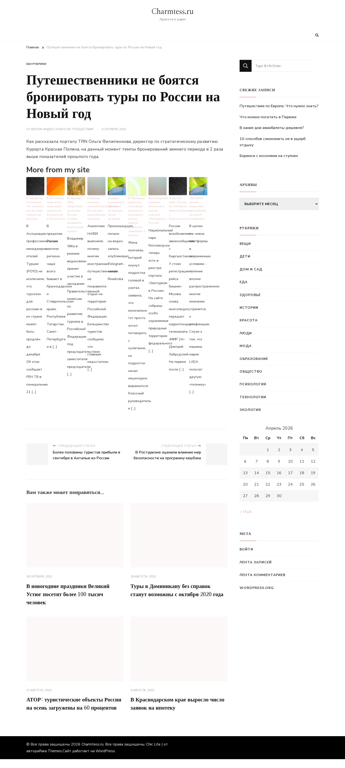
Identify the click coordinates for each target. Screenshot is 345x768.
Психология (253, 384)
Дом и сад (251, 269)
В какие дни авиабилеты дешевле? (272, 127)
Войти (246, 549)
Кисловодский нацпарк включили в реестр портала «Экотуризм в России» (158, 209)
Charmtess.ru (172, 11)
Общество (251, 371)
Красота (249, 320)
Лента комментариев (262, 575)
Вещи (245, 243)
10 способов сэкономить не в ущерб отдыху (272, 142)
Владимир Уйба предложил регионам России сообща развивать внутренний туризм (75, 213)
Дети (245, 256)
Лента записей (256, 562)
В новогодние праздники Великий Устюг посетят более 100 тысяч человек (70, 593)
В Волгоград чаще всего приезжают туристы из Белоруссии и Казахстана (56, 207)
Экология (250, 410)
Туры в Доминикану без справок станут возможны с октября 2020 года (174, 593)
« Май (246, 512)
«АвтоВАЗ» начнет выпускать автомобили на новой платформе (197, 207)
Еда (243, 282)
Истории (249, 307)
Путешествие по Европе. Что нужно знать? (279, 106)
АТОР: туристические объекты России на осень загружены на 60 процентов (70, 708)
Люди (246, 333)
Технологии (253, 397)
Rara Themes (50, 759)
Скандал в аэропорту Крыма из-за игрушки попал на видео (116, 207)
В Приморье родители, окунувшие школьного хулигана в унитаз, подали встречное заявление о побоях (136, 215)
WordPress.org (257, 588)
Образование (254, 359)
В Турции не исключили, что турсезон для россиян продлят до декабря (34, 207)
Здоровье (250, 295)
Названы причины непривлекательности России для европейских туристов (96, 207)
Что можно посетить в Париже (268, 117)
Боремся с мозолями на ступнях (269, 155)
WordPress (105, 759)
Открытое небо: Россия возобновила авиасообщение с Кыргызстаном (178, 207)
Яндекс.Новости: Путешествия (68, 129)
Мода (246, 346)
